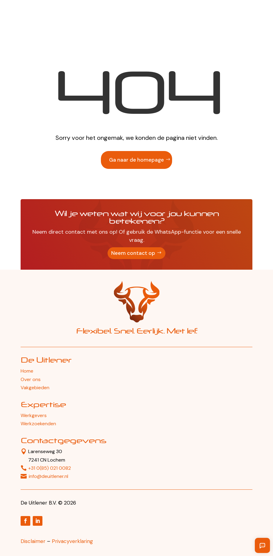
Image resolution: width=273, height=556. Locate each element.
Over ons (31, 379)
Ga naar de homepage (136, 159)
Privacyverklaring (72, 541)
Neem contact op (133, 253)
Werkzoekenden (38, 423)
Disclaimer (33, 541)
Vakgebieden (35, 387)
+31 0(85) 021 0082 (49, 468)
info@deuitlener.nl (48, 476)
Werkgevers (34, 415)
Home (27, 371)
